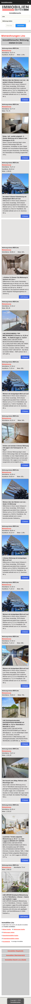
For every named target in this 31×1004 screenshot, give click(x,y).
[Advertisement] (15, 232)
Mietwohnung (6, 50)
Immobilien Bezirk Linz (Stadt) (15, 960)
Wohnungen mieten (8, 932)
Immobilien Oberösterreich (15, 955)
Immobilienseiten (6, 2)
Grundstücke (6, 941)
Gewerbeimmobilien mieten (11, 938)
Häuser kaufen (7, 929)
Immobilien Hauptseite (15, 951)
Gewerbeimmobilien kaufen (10, 935)
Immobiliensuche (15, 13)
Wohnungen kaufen (19, 929)
